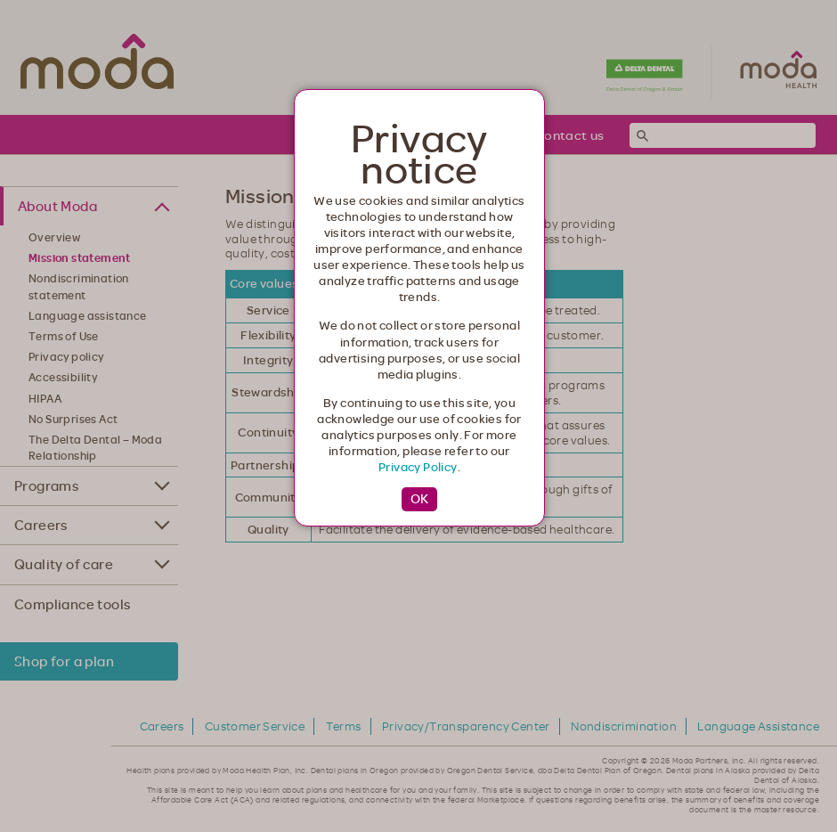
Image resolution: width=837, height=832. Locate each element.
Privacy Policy (418, 467)
